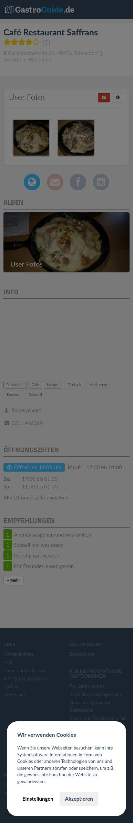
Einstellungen (37, 799)
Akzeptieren (79, 799)
